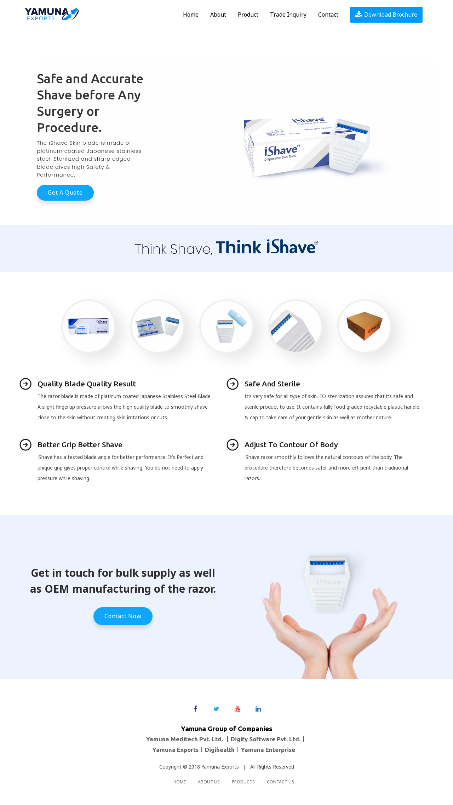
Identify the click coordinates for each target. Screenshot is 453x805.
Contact (328, 14)
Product (248, 14)
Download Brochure (386, 14)
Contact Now (123, 616)
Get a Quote (65, 192)
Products (243, 782)
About (218, 14)
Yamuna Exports (220, 766)
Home (191, 14)
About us (209, 782)
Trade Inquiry (288, 14)
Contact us (280, 782)
